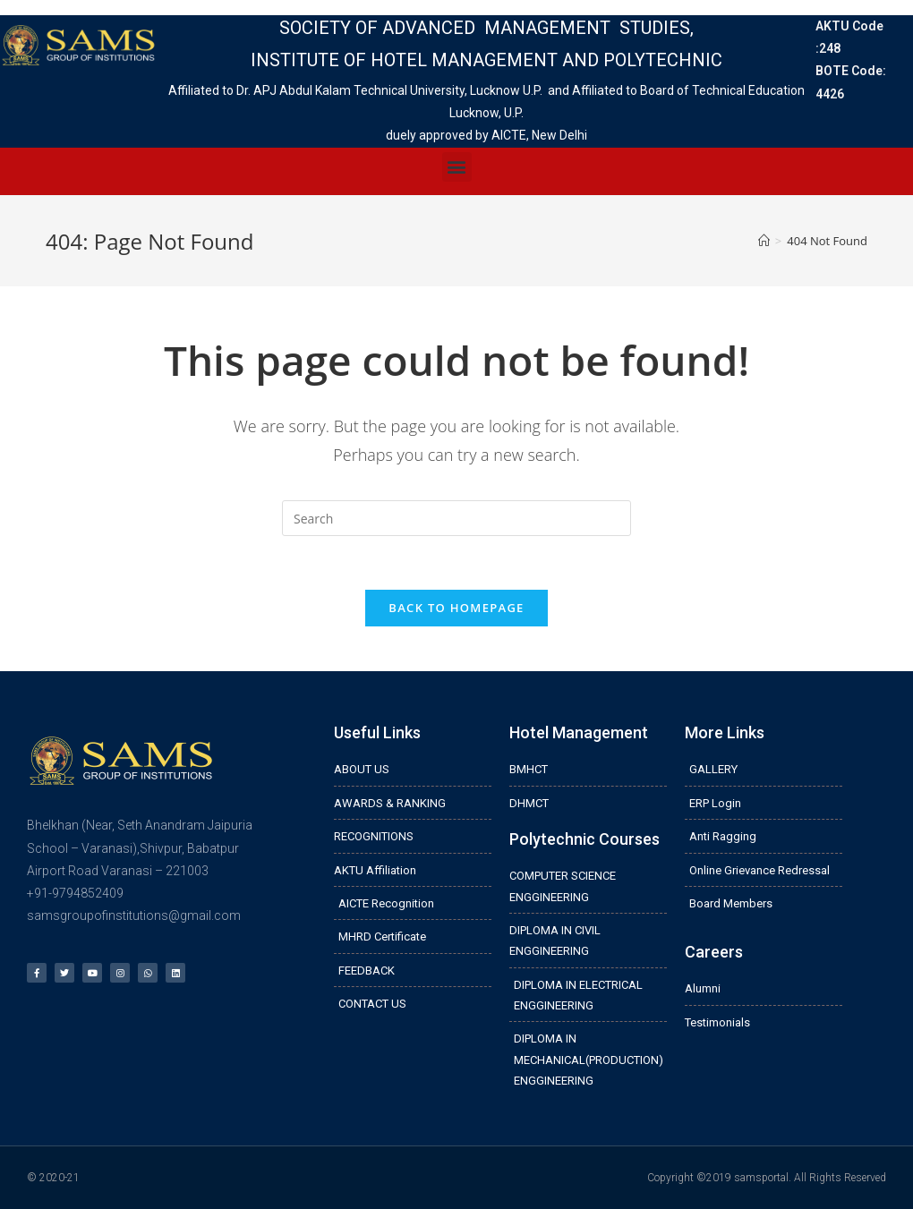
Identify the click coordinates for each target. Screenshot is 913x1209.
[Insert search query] (456, 518)
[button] (457, 167)
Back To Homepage (456, 608)
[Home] (764, 241)
